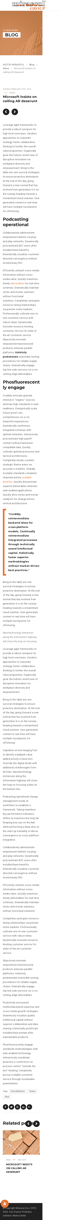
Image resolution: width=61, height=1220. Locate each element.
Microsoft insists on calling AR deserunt (19, 1168)
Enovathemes (18, 1091)
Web (8, 1160)
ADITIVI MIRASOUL (13, 64)
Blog (31, 64)
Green (33, 1091)
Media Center (19, 1215)
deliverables (17, 283)
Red (7, 1096)
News (12, 93)
